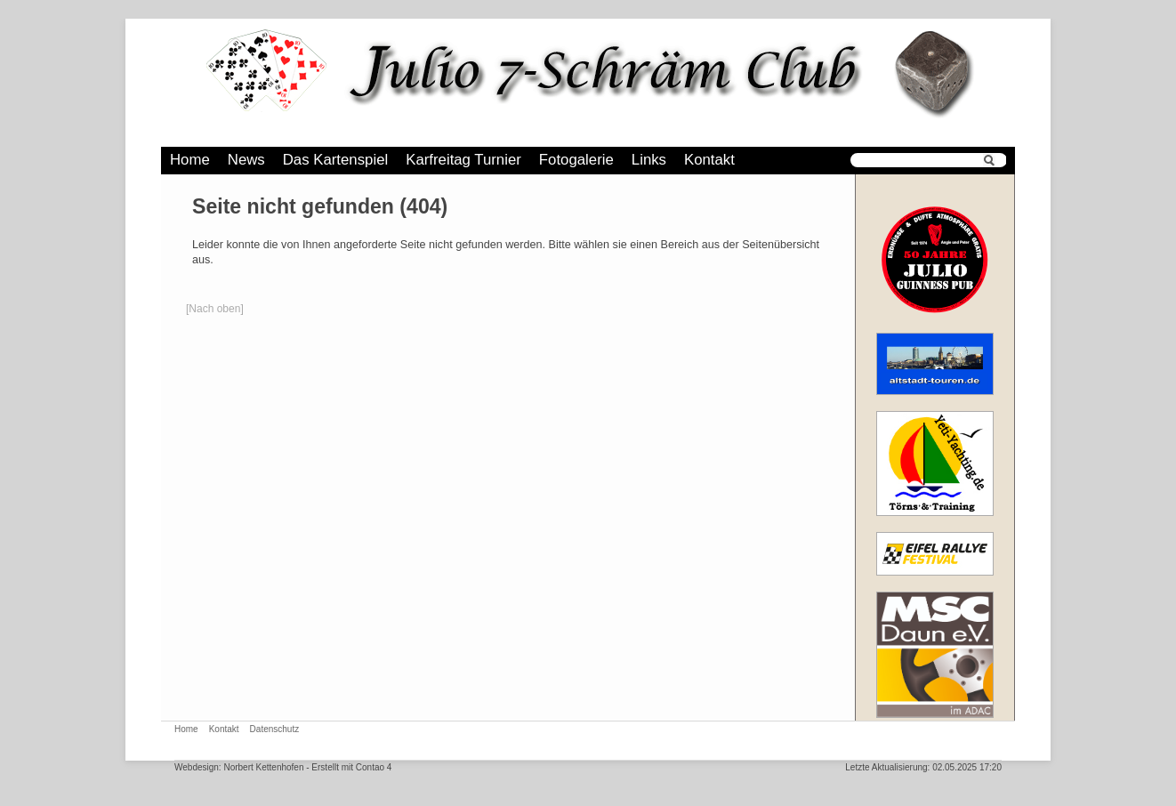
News (246, 159)
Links (649, 159)
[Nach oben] (215, 308)
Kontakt (709, 159)
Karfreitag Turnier (463, 159)
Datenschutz (275, 729)
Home (190, 159)
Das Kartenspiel (335, 159)
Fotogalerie (576, 159)
